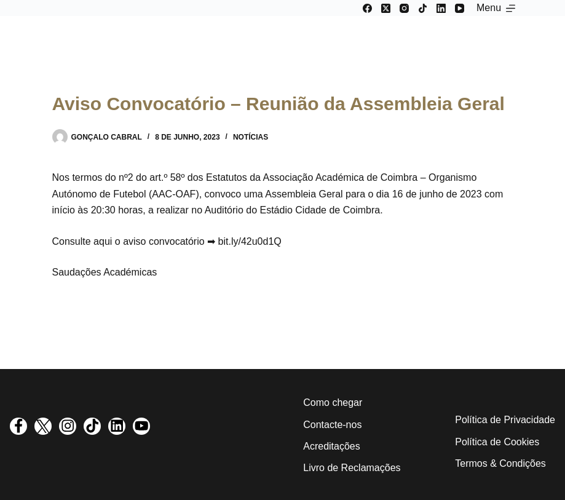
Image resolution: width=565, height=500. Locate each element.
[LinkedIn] (441, 8)
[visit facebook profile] (18, 426)
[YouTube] (459, 8)
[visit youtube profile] (141, 426)
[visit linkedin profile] (116, 426)
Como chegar (332, 402)
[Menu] (495, 8)
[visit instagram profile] (67, 426)
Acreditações (331, 446)
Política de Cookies (497, 442)
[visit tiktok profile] (92, 426)
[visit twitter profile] (43, 426)
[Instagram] (404, 8)
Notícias (250, 137)
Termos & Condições (500, 463)
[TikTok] (422, 8)
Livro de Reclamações (351, 467)
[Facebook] (367, 8)
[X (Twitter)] (385, 8)
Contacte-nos (332, 424)
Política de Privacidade (505, 420)
